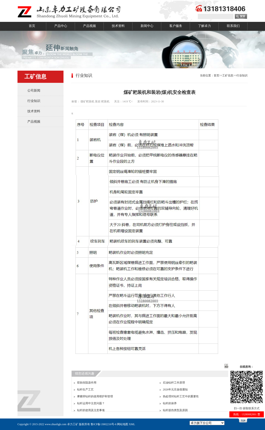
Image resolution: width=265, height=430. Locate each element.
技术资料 (118, 26)
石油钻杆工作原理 (174, 382)
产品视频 (89, 26)
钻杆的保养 (170, 403)
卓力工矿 (72, 424)
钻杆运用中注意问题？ (91, 403)
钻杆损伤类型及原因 (175, 410)
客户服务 (175, 26)
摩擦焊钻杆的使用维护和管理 (95, 396)
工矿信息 (227, 75)
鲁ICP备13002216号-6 (104, 424)
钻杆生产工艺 (85, 389)
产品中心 (60, 26)
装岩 (98, 101)
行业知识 (33, 101)
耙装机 (105, 101)
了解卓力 (204, 26)
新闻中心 (147, 26)
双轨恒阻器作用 (86, 382)
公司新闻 (33, 90)
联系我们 (233, 26)
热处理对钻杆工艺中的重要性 (181, 396)
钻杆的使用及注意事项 (91, 410)
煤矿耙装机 (87, 101)
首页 (32, 26)
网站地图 (122, 424)
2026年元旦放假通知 (175, 389)
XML (132, 424)
